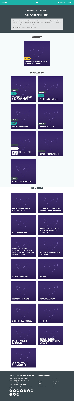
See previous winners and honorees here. (25, 27)
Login (70, 2)
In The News (56, 379)
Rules (39, 383)
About (40, 381)
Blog (54, 386)
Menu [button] (4, 2)
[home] (37, 2)
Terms (40, 386)
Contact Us (56, 381)
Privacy (44, 386)
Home (40, 379)
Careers (55, 383)
